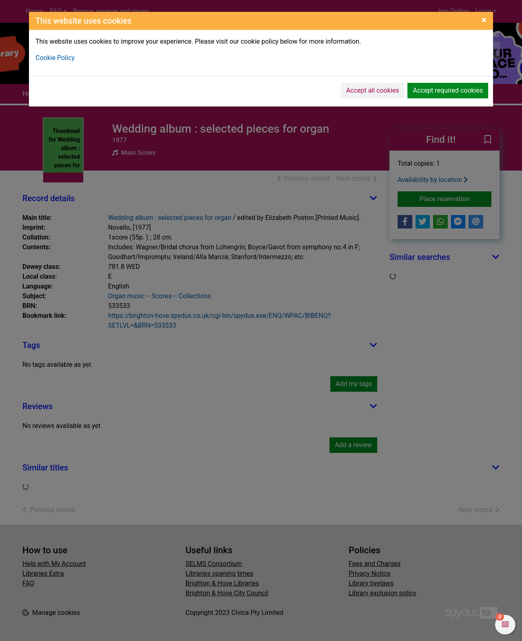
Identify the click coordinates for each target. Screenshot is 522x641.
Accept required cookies (448, 90)
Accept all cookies (372, 90)
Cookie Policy (55, 58)
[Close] (484, 20)
